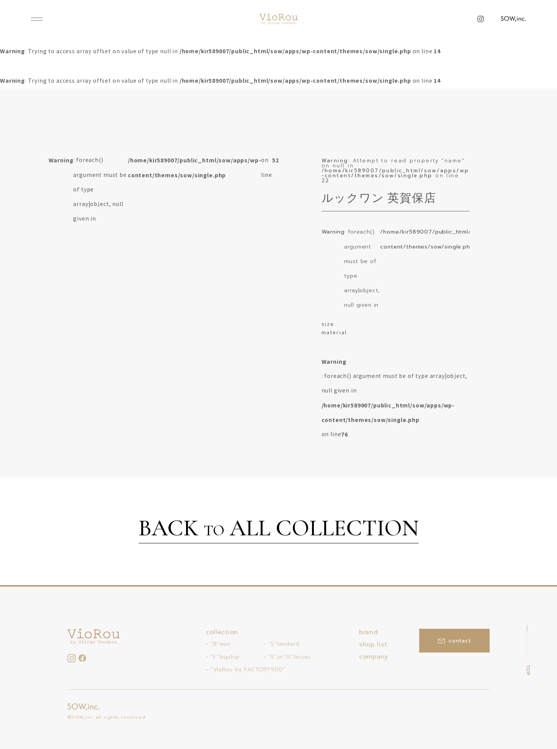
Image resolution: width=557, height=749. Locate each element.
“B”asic (221, 644)
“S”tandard (283, 644)
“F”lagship (225, 657)
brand (368, 632)
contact (454, 641)
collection (222, 632)
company (373, 656)
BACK (279, 529)
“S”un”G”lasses (289, 657)
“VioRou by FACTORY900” (248, 670)
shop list (373, 644)
